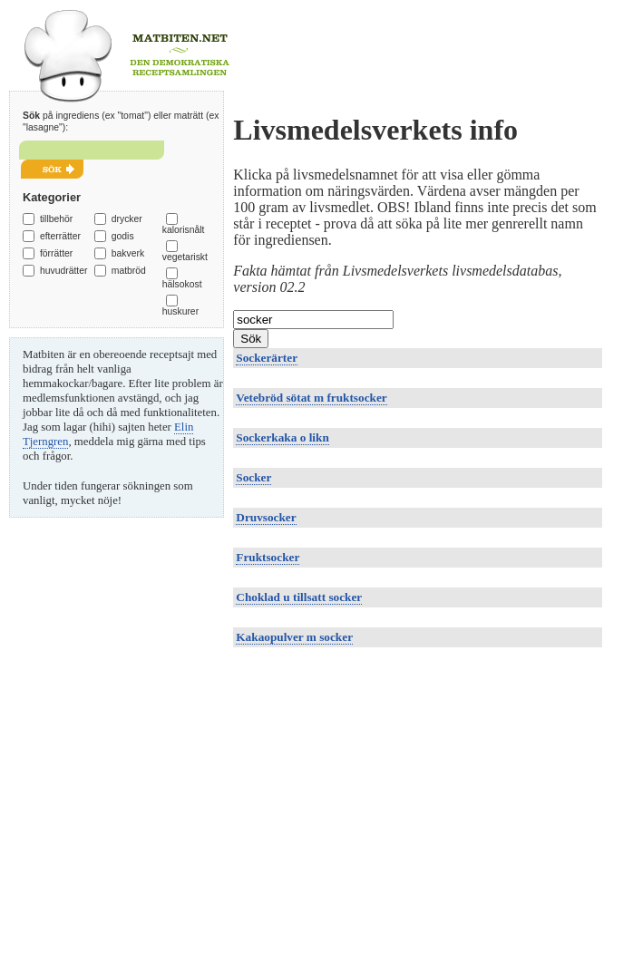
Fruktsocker (267, 557)
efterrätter (60, 236)
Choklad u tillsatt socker (299, 597)
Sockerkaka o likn (282, 437)
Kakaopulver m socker (294, 637)
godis (123, 236)
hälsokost (182, 284)
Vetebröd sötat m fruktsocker (311, 397)
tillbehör (56, 219)
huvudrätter (64, 271)
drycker (127, 219)
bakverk (128, 253)
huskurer (180, 311)
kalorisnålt (183, 230)
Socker (253, 477)
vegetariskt (185, 257)
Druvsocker (266, 517)
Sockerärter (266, 357)
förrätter (56, 253)
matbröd (129, 271)
